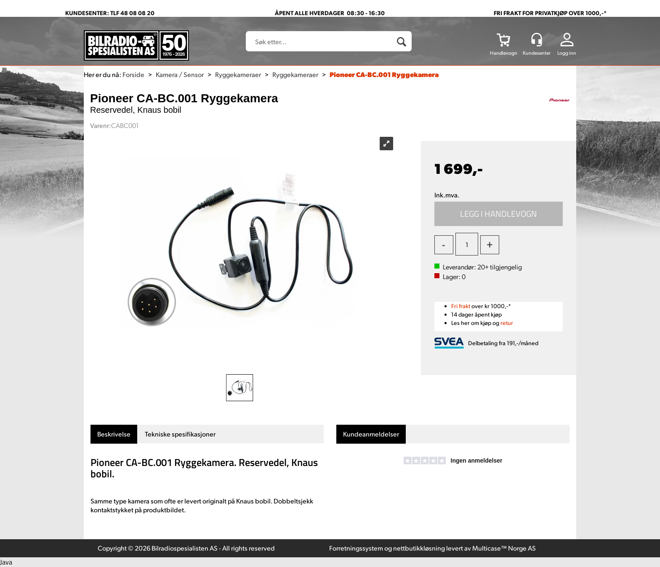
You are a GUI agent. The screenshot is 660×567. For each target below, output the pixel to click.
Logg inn (566, 53)
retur (506, 322)
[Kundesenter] (536, 39)
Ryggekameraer (238, 74)
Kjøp (498, 214)
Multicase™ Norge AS (504, 547)
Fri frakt (460, 305)
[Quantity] (466, 244)
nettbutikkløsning (419, 547)
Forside (133, 74)
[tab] (113, 434)
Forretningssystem (356, 547)
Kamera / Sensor (180, 74)
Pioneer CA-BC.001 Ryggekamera (384, 74)
